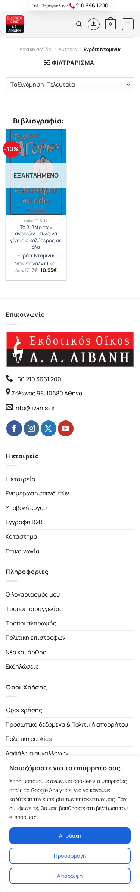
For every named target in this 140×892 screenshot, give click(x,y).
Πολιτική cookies (29, 739)
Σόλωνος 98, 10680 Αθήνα (47, 393)
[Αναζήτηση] (79, 24)
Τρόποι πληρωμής (31, 623)
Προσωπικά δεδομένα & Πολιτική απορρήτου (67, 724)
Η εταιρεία (20, 479)
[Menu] (128, 24)
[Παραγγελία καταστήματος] (70, 84)
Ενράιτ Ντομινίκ (36, 256)
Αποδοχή (70, 835)
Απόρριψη (70, 875)
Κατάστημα (21, 536)
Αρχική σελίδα (35, 49)
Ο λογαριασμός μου (33, 594)
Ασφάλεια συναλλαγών (37, 753)
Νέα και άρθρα (26, 652)
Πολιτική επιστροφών (35, 637)
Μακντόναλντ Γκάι (36, 263)
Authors (68, 49)
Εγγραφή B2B (24, 522)
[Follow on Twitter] (48, 428)
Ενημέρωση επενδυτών (37, 493)
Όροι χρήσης (24, 710)
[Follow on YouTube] (66, 428)
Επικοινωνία (23, 551)
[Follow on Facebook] (14, 428)
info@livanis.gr (34, 408)
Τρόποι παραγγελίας (34, 609)
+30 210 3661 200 (37, 379)
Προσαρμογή (70, 855)
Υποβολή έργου (26, 508)
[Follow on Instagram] (31, 428)
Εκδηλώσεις (22, 666)
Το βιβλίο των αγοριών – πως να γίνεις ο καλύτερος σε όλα (36, 237)
